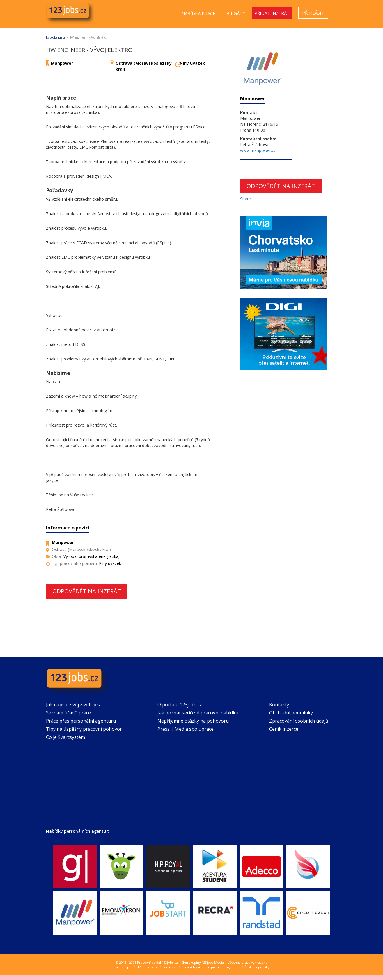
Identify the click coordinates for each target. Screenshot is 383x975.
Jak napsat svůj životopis (73, 704)
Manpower (62, 63)
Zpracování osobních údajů (298, 721)
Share (245, 199)
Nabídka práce (198, 13)
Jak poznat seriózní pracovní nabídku (197, 713)
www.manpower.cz (258, 150)
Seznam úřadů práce (68, 713)
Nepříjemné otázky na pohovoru (193, 721)
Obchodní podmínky (291, 713)
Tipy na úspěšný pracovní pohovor (84, 729)
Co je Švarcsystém (65, 737)
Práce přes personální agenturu (81, 721)
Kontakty (279, 704)
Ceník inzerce (283, 729)
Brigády (235, 13)
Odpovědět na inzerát (86, 591)
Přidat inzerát (272, 13)
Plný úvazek (192, 63)
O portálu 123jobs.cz (179, 704)
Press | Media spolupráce (185, 729)
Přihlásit (313, 13)
